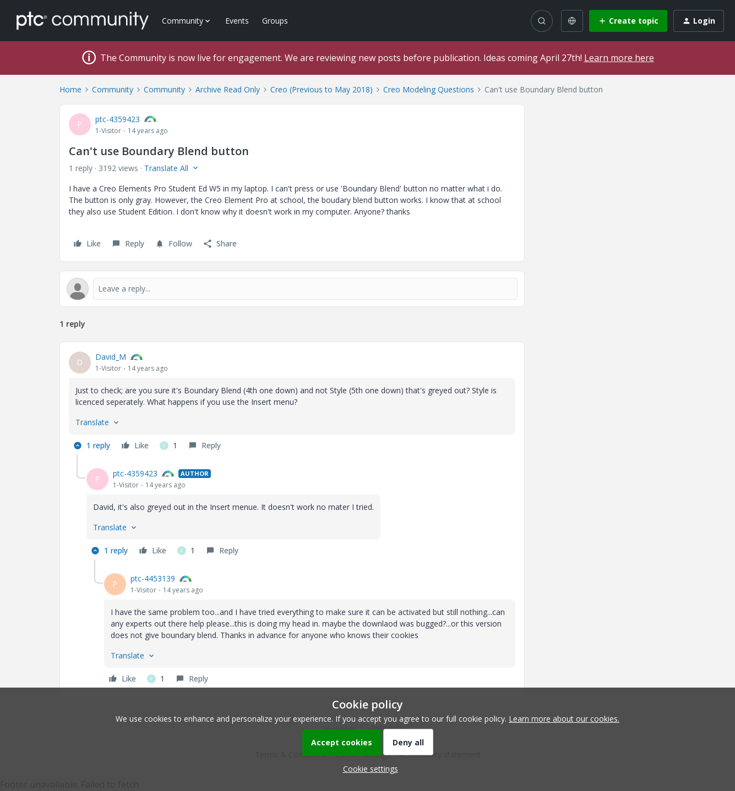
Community (112, 89)
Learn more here (619, 58)
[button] (628, 21)
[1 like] (168, 445)
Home (70, 89)
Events (237, 20)
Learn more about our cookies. (564, 718)
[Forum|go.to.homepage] (83, 20)
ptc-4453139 (152, 578)
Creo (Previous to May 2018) (321, 89)
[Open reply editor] (292, 288)
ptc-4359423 (117, 119)
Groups (275, 20)
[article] (292, 402)
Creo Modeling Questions (428, 89)
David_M (110, 356)
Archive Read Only (227, 89)
